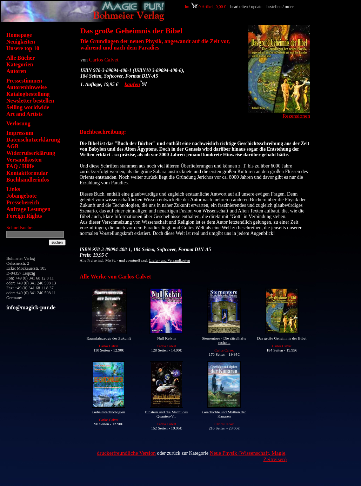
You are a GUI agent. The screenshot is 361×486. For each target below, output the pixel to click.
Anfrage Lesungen (28, 209)
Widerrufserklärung (30, 153)
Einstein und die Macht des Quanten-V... (166, 414)
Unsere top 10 (22, 48)
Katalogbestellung (28, 94)
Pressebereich (22, 202)
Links (13, 189)
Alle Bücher (20, 58)
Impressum (19, 133)
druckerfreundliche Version (126, 453)
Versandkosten (24, 160)
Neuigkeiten (20, 42)
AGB (12, 146)
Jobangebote (21, 196)
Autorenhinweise (26, 87)
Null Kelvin (166, 338)
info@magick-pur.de (30, 307)
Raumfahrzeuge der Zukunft (108, 338)
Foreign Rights (24, 216)
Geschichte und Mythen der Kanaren (224, 414)
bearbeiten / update (246, 6)
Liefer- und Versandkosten (169, 260)
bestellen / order (281, 6)
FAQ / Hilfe (20, 166)
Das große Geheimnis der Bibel (282, 338)
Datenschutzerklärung (33, 140)
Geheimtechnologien (108, 412)
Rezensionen (296, 116)
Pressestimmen (24, 81)
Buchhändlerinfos (27, 180)
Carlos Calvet (104, 60)
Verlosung (18, 123)
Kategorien (19, 64)
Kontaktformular (27, 173)
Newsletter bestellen (30, 101)
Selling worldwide (27, 107)
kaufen (136, 84)
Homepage (19, 35)
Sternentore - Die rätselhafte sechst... (224, 340)
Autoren (16, 71)
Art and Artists (24, 114)
